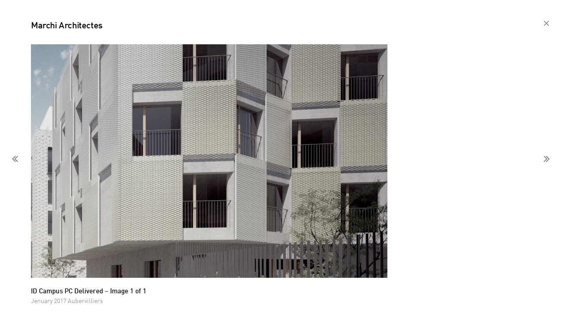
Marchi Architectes (67, 26)
